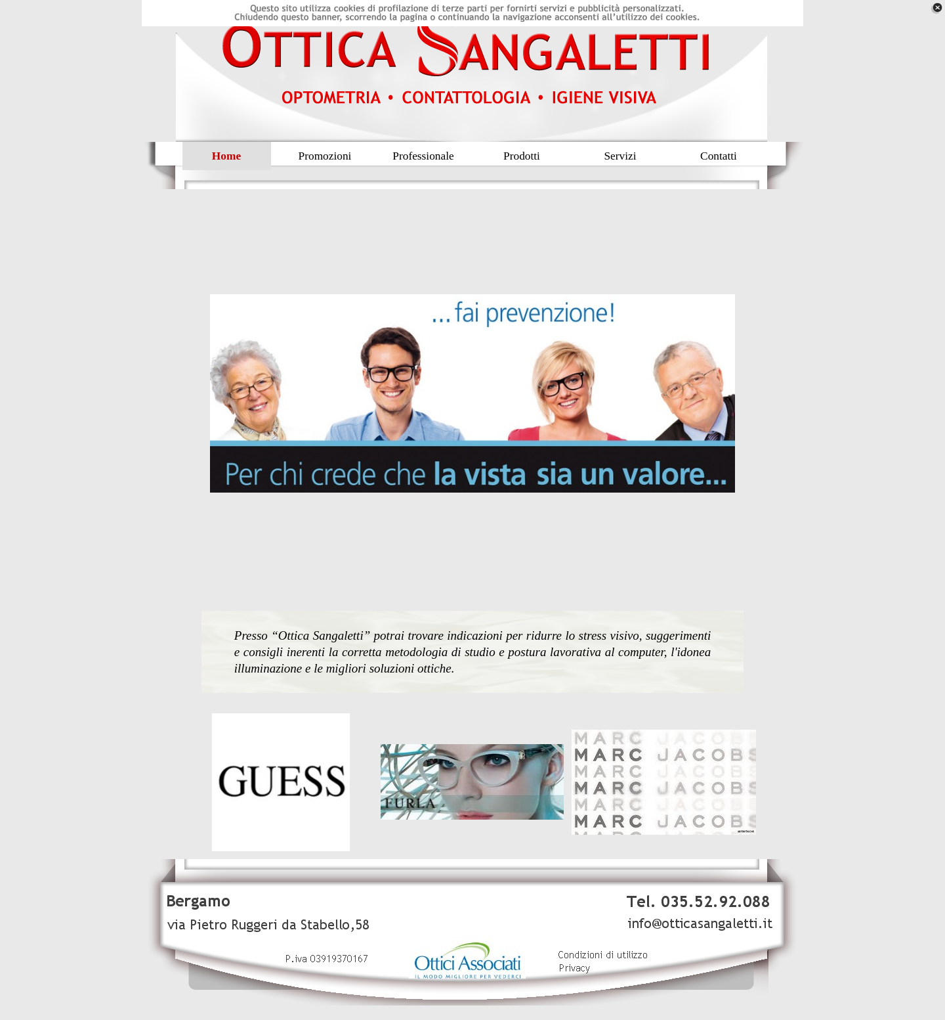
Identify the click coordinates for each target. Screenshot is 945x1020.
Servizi (620, 156)
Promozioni (325, 156)
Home (226, 156)
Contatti (718, 156)
